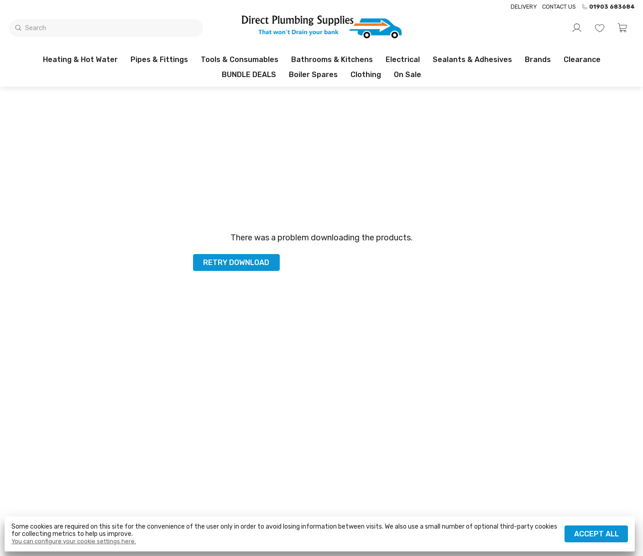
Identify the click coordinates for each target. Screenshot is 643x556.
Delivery (524, 6)
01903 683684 (608, 7)
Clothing (365, 74)
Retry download (236, 262)
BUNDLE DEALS (249, 74)
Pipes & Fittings (159, 59)
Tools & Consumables (239, 59)
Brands (538, 59)
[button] (622, 27)
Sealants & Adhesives (472, 59)
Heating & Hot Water (80, 59)
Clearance (582, 59)
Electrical (403, 59)
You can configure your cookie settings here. (73, 541)
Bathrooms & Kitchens (332, 59)
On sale (407, 74)
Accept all (596, 534)
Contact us (559, 6)
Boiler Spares (313, 74)
